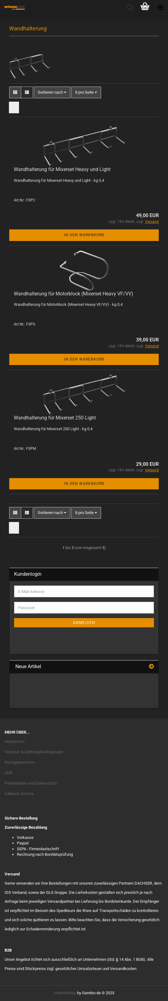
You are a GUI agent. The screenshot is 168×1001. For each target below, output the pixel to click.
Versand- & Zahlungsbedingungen (34, 752)
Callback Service (19, 793)
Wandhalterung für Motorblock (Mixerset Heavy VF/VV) (73, 294)
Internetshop (65, 993)
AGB (8, 772)
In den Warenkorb (84, 235)
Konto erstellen (27, 636)
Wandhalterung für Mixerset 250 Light (55, 418)
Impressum (15, 741)
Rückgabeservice (20, 762)
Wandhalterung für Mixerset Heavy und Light (62, 169)
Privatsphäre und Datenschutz (31, 783)
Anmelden (84, 623)
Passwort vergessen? (33, 645)
